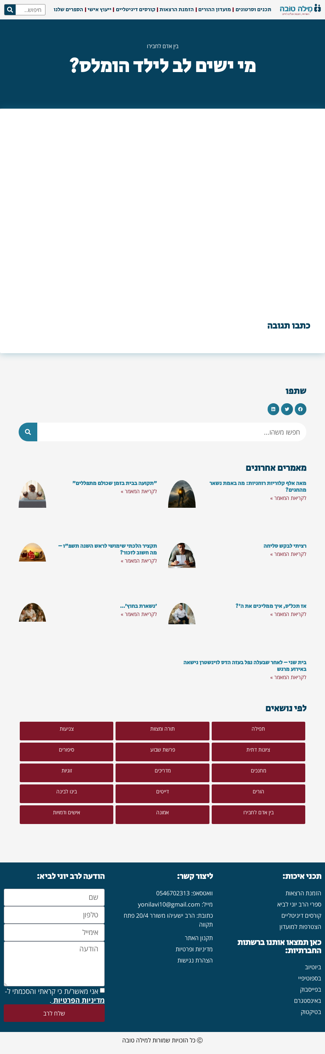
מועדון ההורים (214, 9)
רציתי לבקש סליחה (285, 546)
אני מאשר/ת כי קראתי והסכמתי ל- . (55, 995)
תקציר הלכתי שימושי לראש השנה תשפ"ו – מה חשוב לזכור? (107, 549)
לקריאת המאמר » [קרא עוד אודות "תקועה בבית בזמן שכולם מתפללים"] (139, 491)
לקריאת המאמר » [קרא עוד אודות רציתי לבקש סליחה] (288, 553)
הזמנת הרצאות (177, 9)
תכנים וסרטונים (253, 9)
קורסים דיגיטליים (135, 9)
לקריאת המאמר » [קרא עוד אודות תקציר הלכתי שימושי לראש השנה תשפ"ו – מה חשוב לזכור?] (139, 560)
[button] (301, 409)
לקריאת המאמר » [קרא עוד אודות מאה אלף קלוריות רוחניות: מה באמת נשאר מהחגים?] (288, 497)
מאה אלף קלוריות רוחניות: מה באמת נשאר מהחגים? (257, 486)
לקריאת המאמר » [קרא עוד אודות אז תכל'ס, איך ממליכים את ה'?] (288, 614)
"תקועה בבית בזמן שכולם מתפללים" (114, 483)
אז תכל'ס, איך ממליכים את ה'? (271, 606)
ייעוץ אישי (99, 9)
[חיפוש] (10, 9)
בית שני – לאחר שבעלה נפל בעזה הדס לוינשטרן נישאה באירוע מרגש (244, 666)
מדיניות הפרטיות (78, 1000)
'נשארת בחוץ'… (138, 606)
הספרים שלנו (68, 9)
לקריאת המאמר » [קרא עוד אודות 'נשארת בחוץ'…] (139, 614)
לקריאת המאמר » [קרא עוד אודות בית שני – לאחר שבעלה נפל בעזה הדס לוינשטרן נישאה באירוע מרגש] (288, 677)
